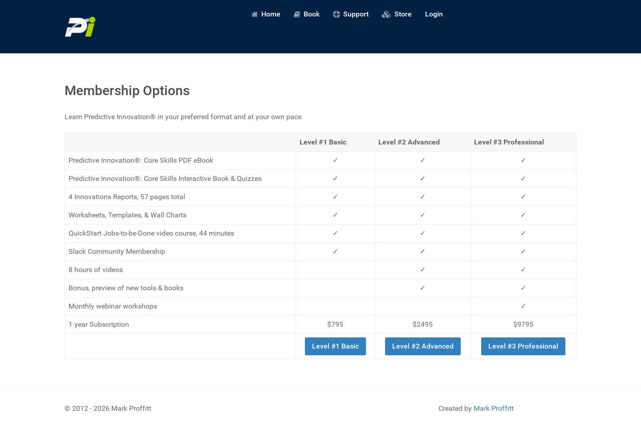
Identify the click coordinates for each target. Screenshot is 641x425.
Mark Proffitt (494, 408)
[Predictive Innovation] (80, 26)
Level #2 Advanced (423, 346)
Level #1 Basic (335, 346)
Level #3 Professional (523, 346)
